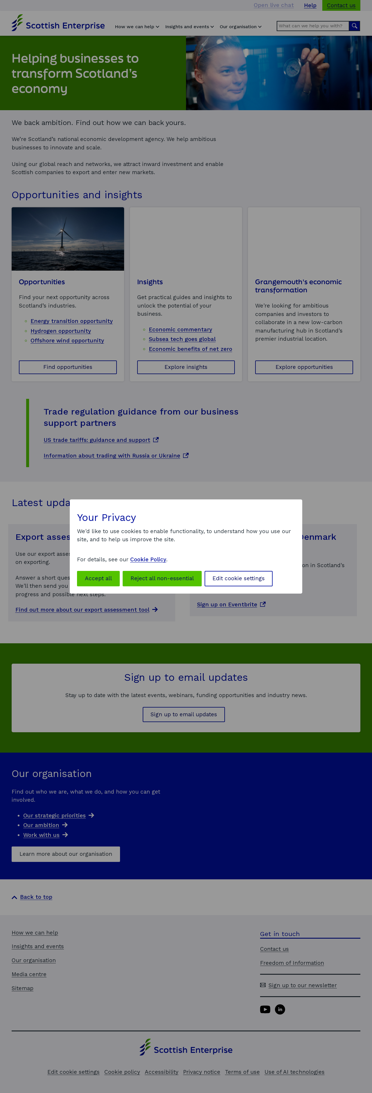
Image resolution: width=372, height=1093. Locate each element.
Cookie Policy (148, 559)
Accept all (98, 578)
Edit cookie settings (238, 578)
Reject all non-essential (162, 578)
